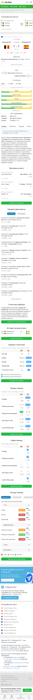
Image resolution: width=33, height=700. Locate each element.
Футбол (3, 10)
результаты (16, 657)
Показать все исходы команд (16, 559)
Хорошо (27, 690)
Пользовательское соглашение (9, 679)
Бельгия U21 (6, 42)
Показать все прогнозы (16, 203)
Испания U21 (26, 42)
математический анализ (8, 650)
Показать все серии (16, 486)
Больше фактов (16, 299)
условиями (18, 692)
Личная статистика (10, 666)
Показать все (16, 110)
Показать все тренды (16, 434)
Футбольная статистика (12, 668)
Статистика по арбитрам (12, 659)
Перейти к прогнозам (16, 64)
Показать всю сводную (16, 380)
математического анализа (21, 662)
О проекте (4, 681)
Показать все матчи (17, 338)
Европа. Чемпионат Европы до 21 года (15, 10)
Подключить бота (10, 597)
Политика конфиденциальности (9, 677)
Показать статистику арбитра (17, 322)
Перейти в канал (7, 580)
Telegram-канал (6, 685)
